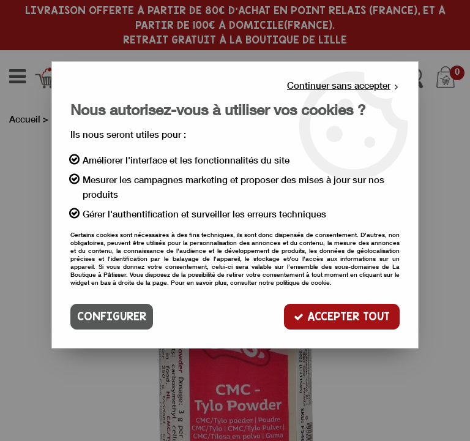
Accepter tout (342, 316)
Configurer (111, 316)
